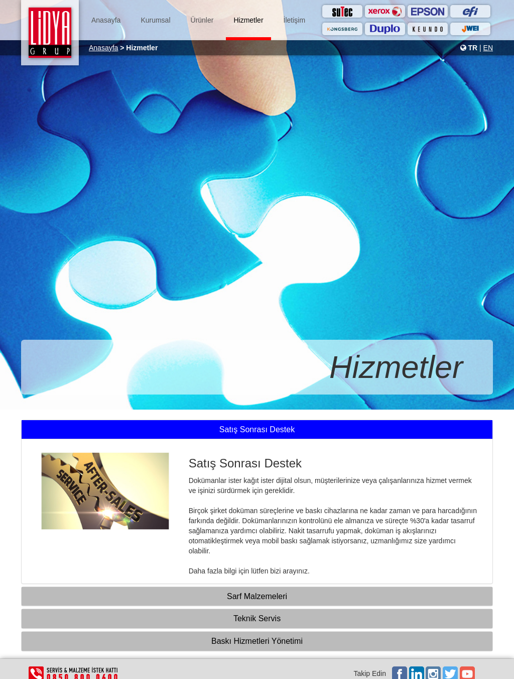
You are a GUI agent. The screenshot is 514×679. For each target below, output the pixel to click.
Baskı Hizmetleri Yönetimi (257, 641)
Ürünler (202, 20)
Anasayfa (105, 20)
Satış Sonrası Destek (257, 429)
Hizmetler (248, 20)
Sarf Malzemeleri (257, 596)
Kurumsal (155, 20)
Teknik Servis (257, 618)
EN (488, 48)
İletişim (295, 20)
